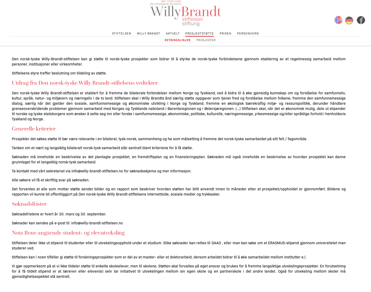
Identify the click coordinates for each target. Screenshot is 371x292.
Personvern (248, 33)
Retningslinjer (178, 40)
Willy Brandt (148, 33)
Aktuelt (173, 33)
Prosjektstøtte (199, 33)
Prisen (225, 33)
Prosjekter (206, 40)
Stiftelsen (121, 33)
